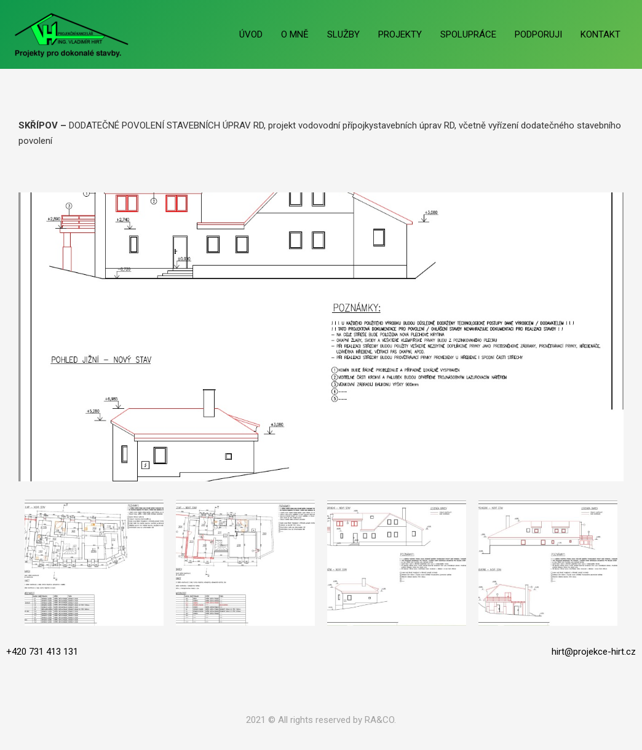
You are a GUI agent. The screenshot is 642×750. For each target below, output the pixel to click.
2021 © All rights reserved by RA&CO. (321, 719)
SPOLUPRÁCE (468, 34)
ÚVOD (251, 34)
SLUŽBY (343, 34)
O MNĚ (295, 34)
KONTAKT (600, 34)
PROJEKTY (400, 34)
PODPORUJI (538, 34)
